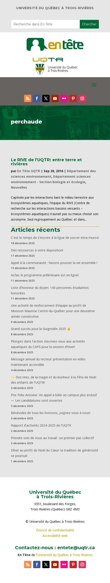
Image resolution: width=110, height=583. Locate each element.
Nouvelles (19, 187)
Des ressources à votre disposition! (37, 250)
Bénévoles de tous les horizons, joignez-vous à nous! (50, 413)
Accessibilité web (55, 535)
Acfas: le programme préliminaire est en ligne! (45, 275)
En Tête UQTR (28, 171)
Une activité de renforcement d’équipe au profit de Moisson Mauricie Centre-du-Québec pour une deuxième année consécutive (53, 311)
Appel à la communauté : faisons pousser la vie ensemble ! (54, 263)
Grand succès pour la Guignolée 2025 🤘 (41, 329)
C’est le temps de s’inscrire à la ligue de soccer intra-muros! (55, 237)
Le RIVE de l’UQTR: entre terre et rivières (46, 161)
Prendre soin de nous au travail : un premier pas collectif (52, 438)
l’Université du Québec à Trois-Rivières (64, 555)
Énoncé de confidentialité (55, 530)
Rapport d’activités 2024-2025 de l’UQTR (41, 425)
